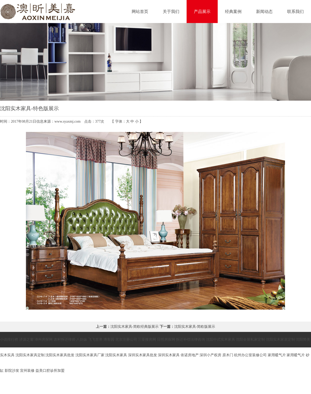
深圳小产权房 (210, 355)
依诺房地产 (190, 355)
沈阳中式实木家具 (220, 339)
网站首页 (140, 11)
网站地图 (302, 386)
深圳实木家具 (169, 355)
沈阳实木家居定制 (280, 339)
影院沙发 (12, 371)
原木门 (227, 355)
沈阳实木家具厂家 (89, 355)
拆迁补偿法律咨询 (190, 339)
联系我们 (295, 11)
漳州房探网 (43, 339)
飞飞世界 (95, 339)
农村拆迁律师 (64, 339)
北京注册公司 (126, 339)
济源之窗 (26, 339)
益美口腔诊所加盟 (50, 371)
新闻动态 (264, 11)
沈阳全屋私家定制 (250, 339)
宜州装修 (27, 371)
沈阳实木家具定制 (30, 355)
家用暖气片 (277, 355)
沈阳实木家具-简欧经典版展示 (134, 327)
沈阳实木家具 (116, 355)
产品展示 (202, 11)
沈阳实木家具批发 (59, 355)
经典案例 (233, 11)
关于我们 (171, 11)
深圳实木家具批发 (142, 355)
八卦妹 (81, 339)
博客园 (108, 339)
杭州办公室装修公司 (250, 355)
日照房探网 (166, 339)
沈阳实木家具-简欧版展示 (194, 327)
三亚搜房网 (147, 339)
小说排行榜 (9, 339)
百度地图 (285, 386)
